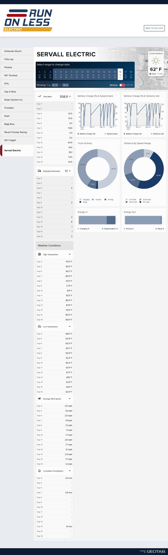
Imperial (114, 85)
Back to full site (154, 28)
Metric (130, 85)
